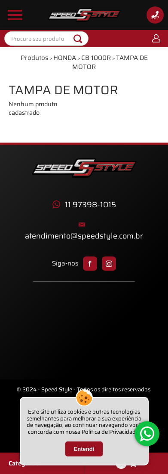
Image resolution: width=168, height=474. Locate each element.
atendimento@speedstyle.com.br (84, 236)
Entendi (84, 449)
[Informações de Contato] (155, 15)
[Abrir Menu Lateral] (15, 15)
